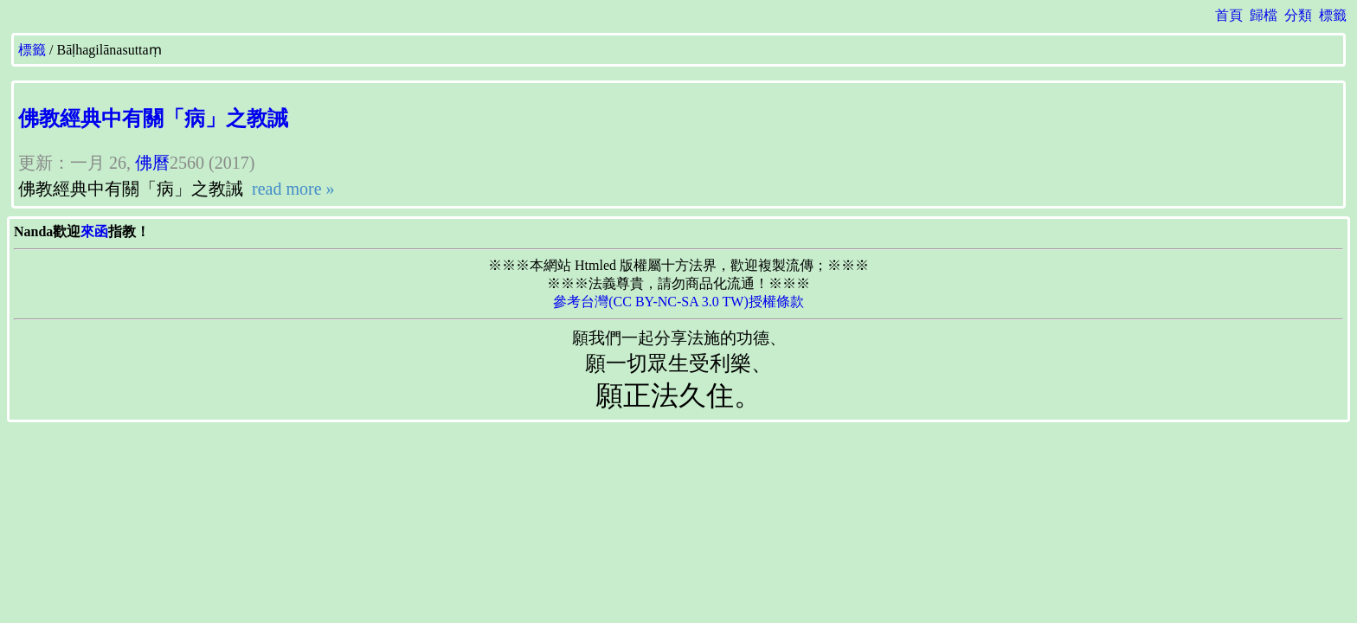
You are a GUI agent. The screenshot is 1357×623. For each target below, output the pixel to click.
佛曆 (152, 162)
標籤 (1333, 15)
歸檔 (1263, 15)
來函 (94, 231)
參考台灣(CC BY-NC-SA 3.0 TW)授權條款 (678, 301)
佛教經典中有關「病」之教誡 (153, 118)
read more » (291, 188)
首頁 (1229, 15)
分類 (1298, 15)
